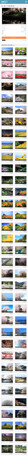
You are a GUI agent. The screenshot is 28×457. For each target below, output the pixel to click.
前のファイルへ (5, 24)
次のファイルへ (23, 24)
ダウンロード (14, 37)
